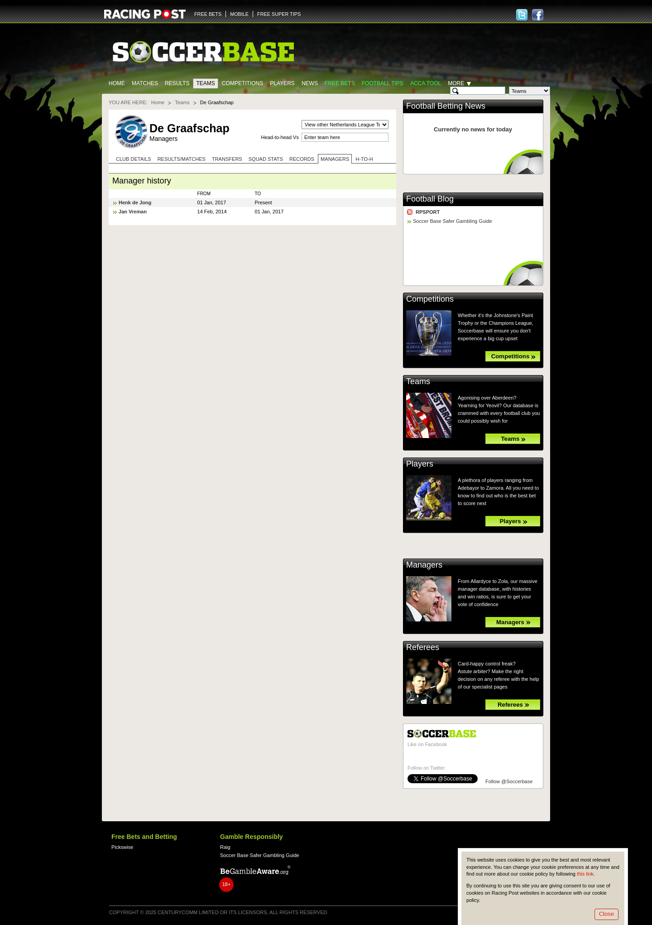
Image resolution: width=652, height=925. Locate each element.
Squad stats (266, 159)
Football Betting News (445, 106)
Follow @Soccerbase (508, 781)
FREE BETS (207, 14)
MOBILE (239, 14)
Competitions (242, 83)
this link (585, 874)
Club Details (133, 159)
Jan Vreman (133, 211)
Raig (225, 847)
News (310, 83)
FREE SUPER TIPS (279, 14)
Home (117, 83)
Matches (145, 83)
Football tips (382, 83)
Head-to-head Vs (280, 137)
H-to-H (364, 159)
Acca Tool (425, 83)
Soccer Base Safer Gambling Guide (452, 221)
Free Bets (340, 83)
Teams (205, 83)
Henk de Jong (135, 202)
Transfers (227, 159)
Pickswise (122, 847)
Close (606, 914)
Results (177, 83)
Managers (335, 159)
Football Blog (430, 198)
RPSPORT (428, 212)
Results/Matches (182, 159)
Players (282, 83)
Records (301, 159)
